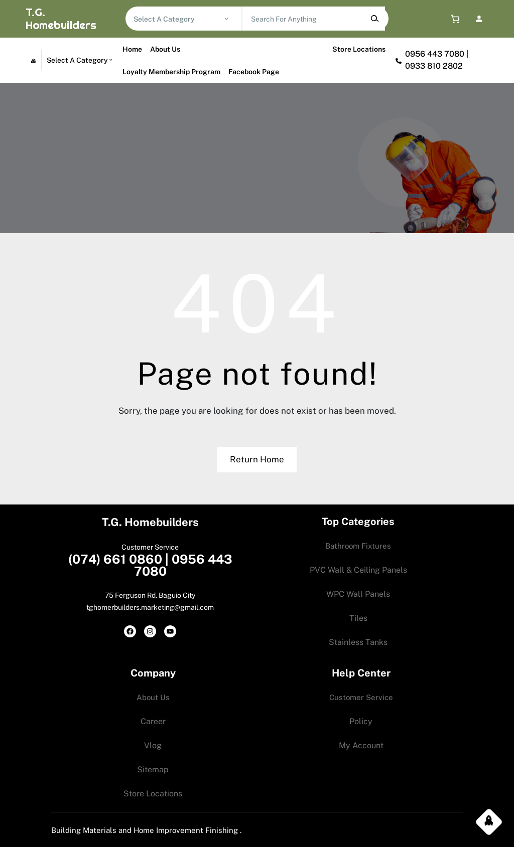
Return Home (257, 459)
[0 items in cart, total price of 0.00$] (453, 19)
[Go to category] (226, 19)
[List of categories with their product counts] (179, 19)
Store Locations (359, 49)
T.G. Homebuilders (60, 18)
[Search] (374, 18)
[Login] (479, 19)
